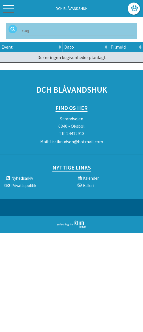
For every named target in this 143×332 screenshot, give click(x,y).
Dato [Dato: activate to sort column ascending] (69, 47)
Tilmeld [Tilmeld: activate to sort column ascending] (118, 47)
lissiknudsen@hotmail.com (76, 141)
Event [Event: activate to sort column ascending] (7, 47)
